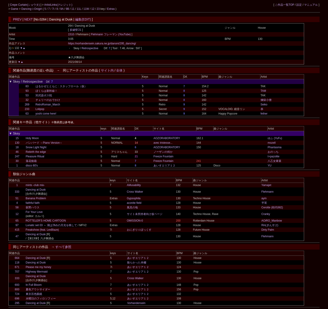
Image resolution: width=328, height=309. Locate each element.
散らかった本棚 (136, 262)
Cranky (265, 214)
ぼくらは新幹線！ (46, 90)
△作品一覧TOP (284, 4)
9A (62, 8)
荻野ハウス (32, 207)
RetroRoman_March (48, 104)
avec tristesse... (163, 142)
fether (264, 113)
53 (27, 95)
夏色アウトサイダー (38, 289)
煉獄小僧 (266, 100)
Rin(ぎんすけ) (269, 225)
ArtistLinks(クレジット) (58, 4)
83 (27, 86)
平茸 (264, 202)
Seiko (264, 104)
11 (72, 8)
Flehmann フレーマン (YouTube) (111, 34)
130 (17, 142)
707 (17, 271)
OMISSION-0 (135, 220)
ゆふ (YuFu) (275, 138)
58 (16, 207)
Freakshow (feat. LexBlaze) (42, 229)
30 (16, 161)
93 (27, 90)
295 (17, 303)
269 (27, 104)
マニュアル (311, 4)
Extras (111, 8)
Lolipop (40, 109)
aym (264, 198)
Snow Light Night (36, 147)
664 (17, 258)
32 (27, 100)
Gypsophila (134, 198)
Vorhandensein (136, 303)
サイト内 (107, 70)
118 (17, 262)
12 (92, 8)
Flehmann (267, 191)
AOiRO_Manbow (271, 220)
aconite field (134, 202)
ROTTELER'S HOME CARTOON (46, 220)
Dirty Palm (267, 229)
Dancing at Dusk (36, 189)
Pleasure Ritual (35, 156)
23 (98, 8)
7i (53, 8)
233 (27, 109)
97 (16, 225)
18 (16, 147)
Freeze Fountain (163, 156)
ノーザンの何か (163, 151)
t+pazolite (273, 156)
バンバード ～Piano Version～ (44, 142)
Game (15, 8)
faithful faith (33, 202)
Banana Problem (36, 198)
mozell (272, 142)
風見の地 (132, 207)
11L (79, 8)
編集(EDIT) (83, 19)
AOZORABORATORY (167, 138)
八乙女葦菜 (274, 161)
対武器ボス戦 (44, 95)
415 (17, 229)
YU (270, 165)
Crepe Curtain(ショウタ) (25, 4)
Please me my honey (38, 267)
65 (16, 220)
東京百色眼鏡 (34, 294)
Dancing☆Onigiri (32, 8)
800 (17, 289)
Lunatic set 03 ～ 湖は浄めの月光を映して (51, 225)
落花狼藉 (31, 161)
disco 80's (32, 165)
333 (17, 191)
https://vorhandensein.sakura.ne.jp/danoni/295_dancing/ (102, 43)
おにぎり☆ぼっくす (139, 229)
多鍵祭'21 (76, 29)
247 (17, 156)
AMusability (134, 185)
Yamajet (266, 185)
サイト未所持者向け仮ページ (144, 214)
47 (16, 236)
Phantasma (275, 147)
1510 (71, 34)
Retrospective (90, 48)
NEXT (28, 19)
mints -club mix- (35, 185)
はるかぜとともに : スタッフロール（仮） (61, 86)
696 (17, 298)
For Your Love (34, 212)
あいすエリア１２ (164, 165)
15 (16, 138)
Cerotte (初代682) (272, 207)
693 (17, 284)
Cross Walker (135, 191)
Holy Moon (32, 138)
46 (16, 151)
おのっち (273, 151)
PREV (17, 19)
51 (16, 198)
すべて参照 (63, 247)
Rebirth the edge (36, 151)
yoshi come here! (46, 113)
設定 (299, 4)
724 (17, 294)
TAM (263, 90)
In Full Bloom (34, 284)
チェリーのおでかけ (48, 100)
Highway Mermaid (37, 271)
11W (86, 8)
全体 (119, 70)
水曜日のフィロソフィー (41, 298)
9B (67, 8)
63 (27, 113)
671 (17, 267)
